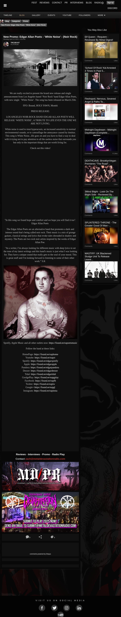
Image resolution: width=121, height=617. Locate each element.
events (51, 15)
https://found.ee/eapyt (45, 357)
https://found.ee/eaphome (46, 354)
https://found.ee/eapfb (45, 380)
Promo (46, 454)
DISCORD (112, 8)
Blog (7, 21)
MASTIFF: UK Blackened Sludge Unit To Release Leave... (98, 256)
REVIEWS (44, 3)
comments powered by (40, 554)
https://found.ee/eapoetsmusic (63, 343)
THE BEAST (15, 43)
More (102, 15)
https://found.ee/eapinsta (45, 390)
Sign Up (110, 3)
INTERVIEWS (76, 3)
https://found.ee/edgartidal (43, 374)
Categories (16, 21)
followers (84, 15)
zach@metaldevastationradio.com (45, 458)
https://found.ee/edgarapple (44, 364)
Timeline (8, 15)
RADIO (97, 3)
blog (22, 15)
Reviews (21, 454)
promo (25, 21)
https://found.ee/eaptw (44, 384)
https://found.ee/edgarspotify (44, 361)
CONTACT (57, 3)
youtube (67, 15)
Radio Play (58, 454)
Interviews (34, 454)
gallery (36, 15)
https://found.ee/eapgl (44, 387)
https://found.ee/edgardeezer (44, 370)
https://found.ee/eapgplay (46, 377)
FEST (34, 3)
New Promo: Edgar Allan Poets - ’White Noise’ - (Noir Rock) (23, 25)
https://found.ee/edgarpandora (45, 367)
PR (66, 3)
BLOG (89, 3)
